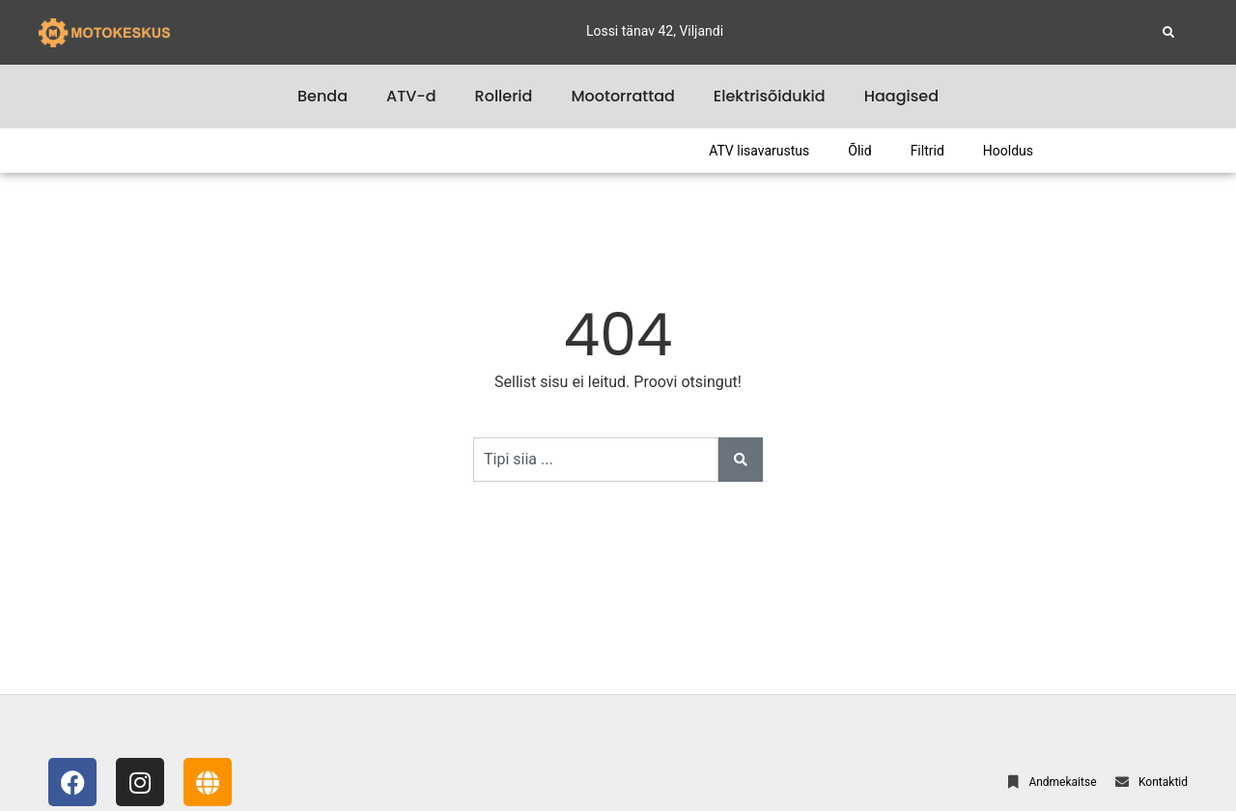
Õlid (859, 150)
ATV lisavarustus (759, 150)
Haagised (901, 96)
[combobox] (595, 459)
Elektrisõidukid (770, 96)
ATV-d (411, 96)
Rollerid (504, 96)
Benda (322, 96)
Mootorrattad (622, 96)
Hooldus (1008, 150)
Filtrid (927, 150)
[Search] (740, 459)
